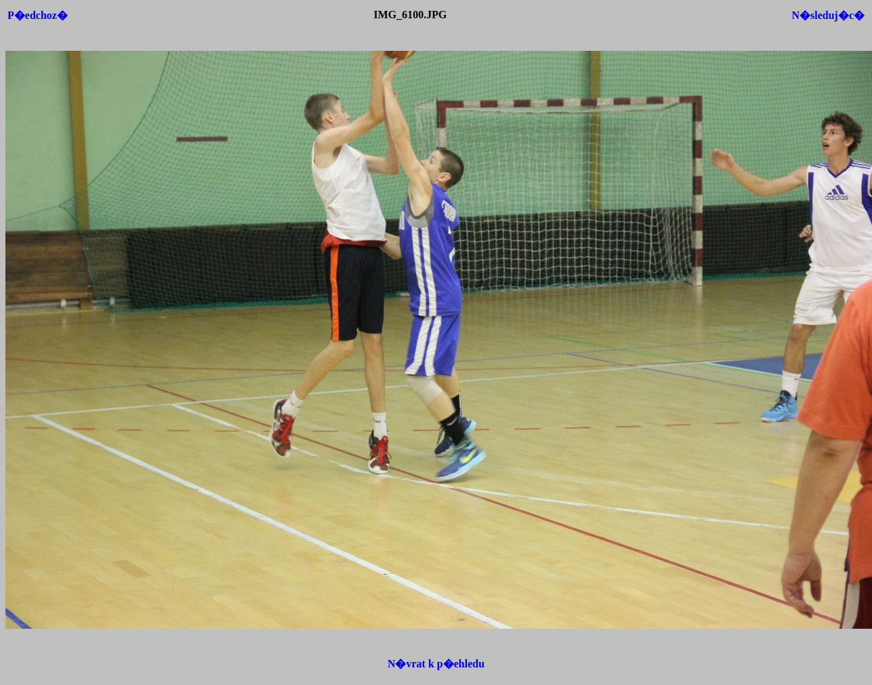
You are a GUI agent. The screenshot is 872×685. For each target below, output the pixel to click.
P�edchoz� (37, 15)
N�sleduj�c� (828, 15)
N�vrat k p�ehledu (436, 663)
